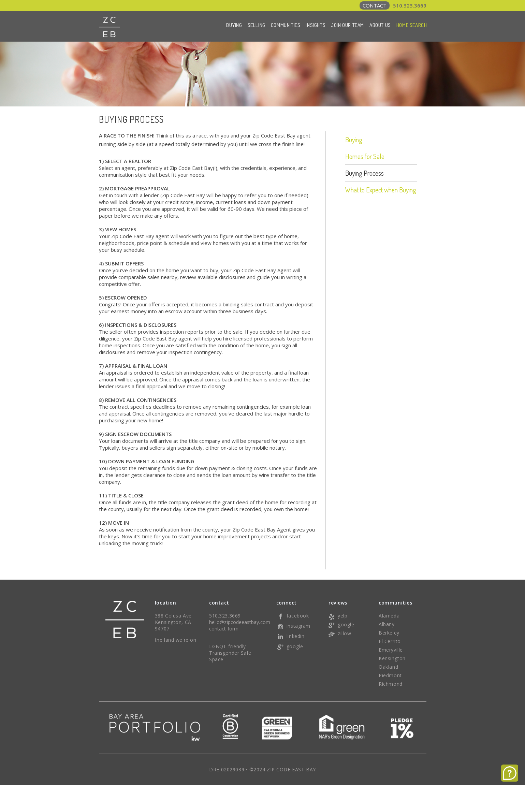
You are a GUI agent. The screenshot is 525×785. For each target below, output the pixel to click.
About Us (380, 25)
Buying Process (364, 173)
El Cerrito (390, 641)
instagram (293, 626)
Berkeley (389, 632)
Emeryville (391, 649)
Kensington (392, 658)
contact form (223, 628)
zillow (339, 633)
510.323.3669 (393, 5)
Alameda (389, 615)
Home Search (411, 25)
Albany (386, 624)
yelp (337, 615)
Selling (256, 25)
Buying (234, 25)
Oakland (388, 667)
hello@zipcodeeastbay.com (239, 622)
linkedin (290, 636)
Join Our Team (347, 25)
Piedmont (390, 675)
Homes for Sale (364, 156)
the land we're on (175, 640)
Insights (315, 25)
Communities (286, 25)
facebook (292, 615)
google (289, 646)
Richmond (390, 684)
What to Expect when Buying (380, 189)
